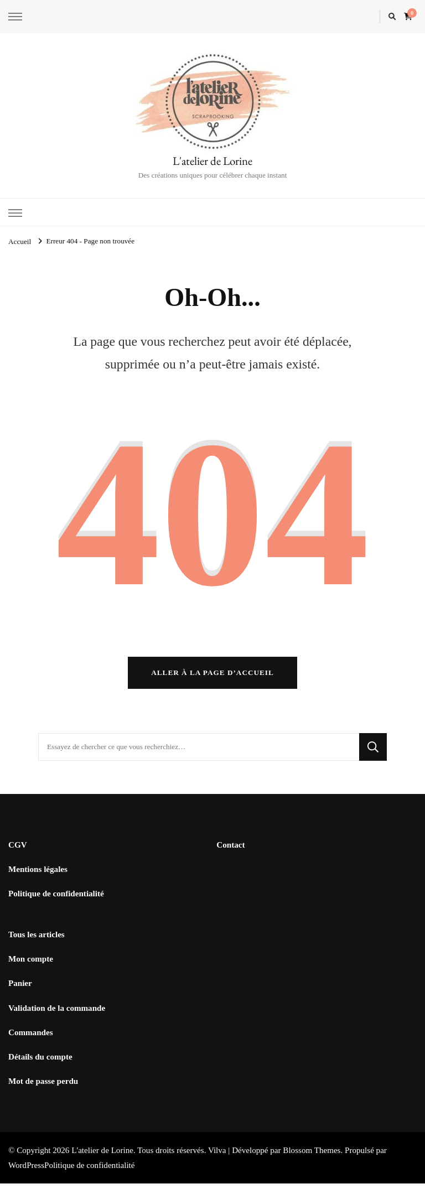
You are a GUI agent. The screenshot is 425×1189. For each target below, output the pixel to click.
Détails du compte (40, 1062)
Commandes (30, 1038)
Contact (230, 850)
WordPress (26, 1170)
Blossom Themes (311, 1155)
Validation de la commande (56, 1013)
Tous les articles (36, 940)
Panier (20, 988)
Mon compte (30, 964)
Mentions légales (38, 874)
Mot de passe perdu (43, 1086)
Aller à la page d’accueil (212, 678)
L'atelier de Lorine (212, 160)
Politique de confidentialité (56, 899)
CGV (17, 850)
